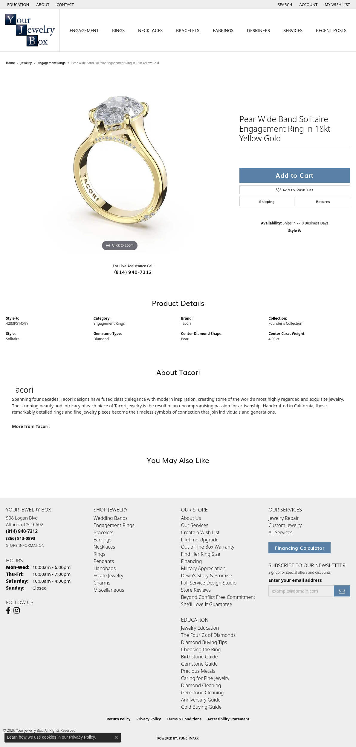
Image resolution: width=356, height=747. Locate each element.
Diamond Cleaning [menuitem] (201, 685)
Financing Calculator (299, 547)
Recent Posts (331, 30)
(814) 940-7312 (133, 271)
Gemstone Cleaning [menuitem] (202, 692)
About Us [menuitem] (191, 518)
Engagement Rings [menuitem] (114, 525)
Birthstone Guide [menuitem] (199, 656)
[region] (119, 163)
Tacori (186, 323)
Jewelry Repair (283, 518)
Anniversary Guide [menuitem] (201, 699)
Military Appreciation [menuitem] (203, 568)
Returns (323, 201)
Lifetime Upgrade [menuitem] (200, 539)
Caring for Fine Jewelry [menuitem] (205, 678)
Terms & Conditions (184, 719)
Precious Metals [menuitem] (198, 671)
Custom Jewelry (285, 525)
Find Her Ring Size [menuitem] (200, 554)
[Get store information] (25, 545)
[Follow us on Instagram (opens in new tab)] (16, 610)
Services (292, 30)
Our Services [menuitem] (194, 525)
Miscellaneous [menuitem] (109, 590)
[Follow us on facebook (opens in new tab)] (8, 610)
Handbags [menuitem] (105, 568)
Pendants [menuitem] (104, 561)
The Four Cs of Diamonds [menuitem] (208, 635)
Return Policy (119, 719)
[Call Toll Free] (20, 538)
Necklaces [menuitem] (104, 546)
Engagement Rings (51, 63)
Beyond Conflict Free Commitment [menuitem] (218, 597)
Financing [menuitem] (191, 561)
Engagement (84, 30)
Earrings (223, 30)
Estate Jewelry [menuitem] (108, 575)
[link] (42, 4)
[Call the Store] (22, 531)
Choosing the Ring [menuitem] (201, 649)
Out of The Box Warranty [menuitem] (207, 546)
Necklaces (150, 30)
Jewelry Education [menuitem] (200, 628)
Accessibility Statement (228, 719)
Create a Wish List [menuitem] (200, 532)
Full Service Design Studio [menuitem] (209, 582)
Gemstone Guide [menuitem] (199, 664)
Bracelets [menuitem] (104, 532)
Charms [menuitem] (102, 582)
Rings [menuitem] (100, 554)
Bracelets (187, 30)
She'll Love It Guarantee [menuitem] (206, 604)
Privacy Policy (148, 719)
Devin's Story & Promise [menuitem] (206, 575)
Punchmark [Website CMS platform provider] (189, 738)
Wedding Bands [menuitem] (111, 518)
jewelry (26, 63)
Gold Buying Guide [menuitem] (201, 707)
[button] (17, 4)
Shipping (266, 201)
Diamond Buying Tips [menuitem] (204, 642)
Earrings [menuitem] (102, 539)
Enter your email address (295, 580)
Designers (258, 30)
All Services (280, 532)
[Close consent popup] (116, 737)
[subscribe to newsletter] (342, 590)
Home (10, 63)
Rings (118, 30)
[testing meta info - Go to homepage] (30, 30)
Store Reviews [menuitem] (196, 590)
